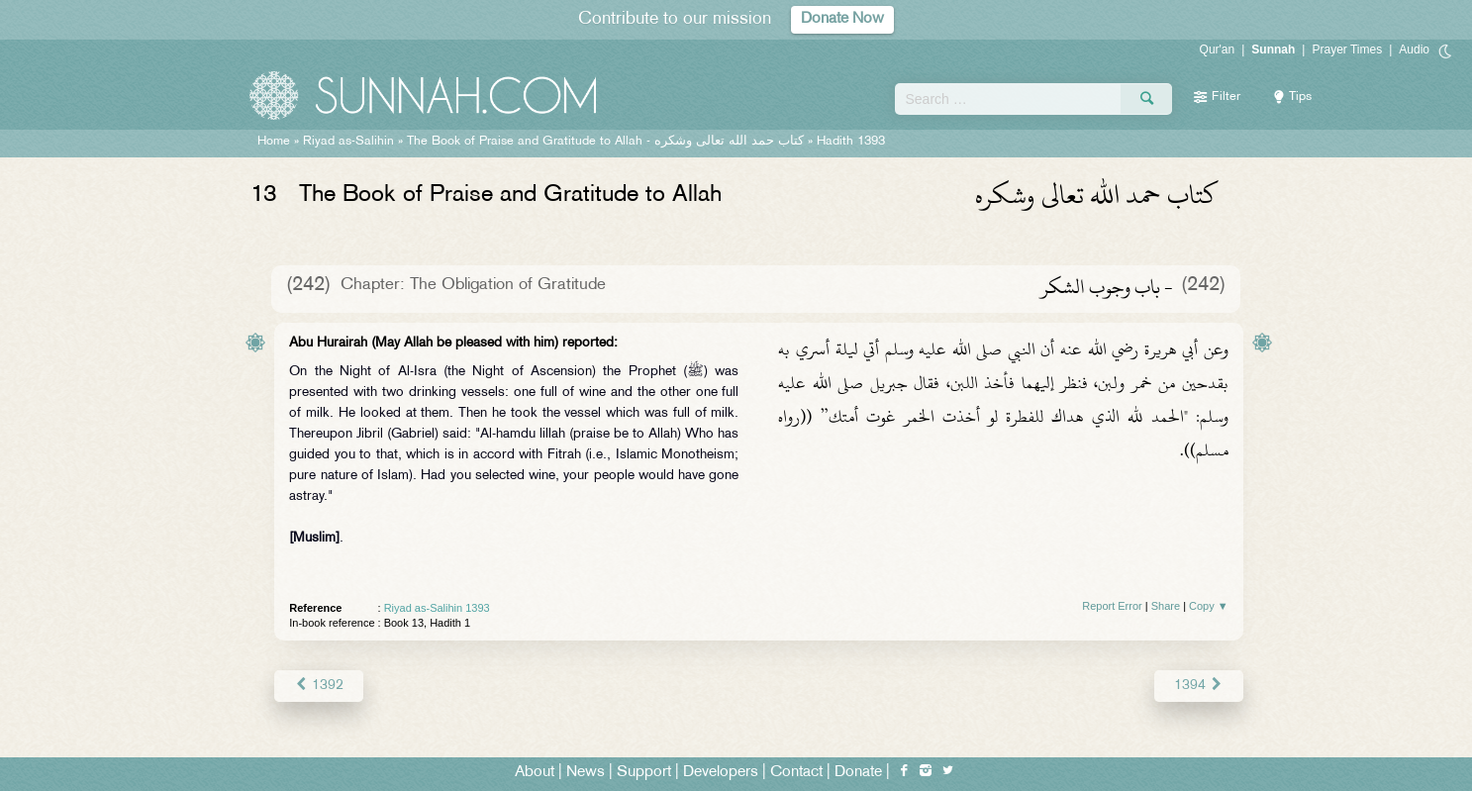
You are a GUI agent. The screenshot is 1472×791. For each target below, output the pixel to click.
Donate (858, 772)
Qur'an (1217, 49)
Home (273, 142)
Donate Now (842, 19)
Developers (720, 772)
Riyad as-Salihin (348, 142)
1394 (1198, 685)
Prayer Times (1347, 49)
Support (644, 772)
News (585, 772)
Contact (796, 772)
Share (1165, 606)
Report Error (1112, 606)
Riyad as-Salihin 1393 (437, 608)
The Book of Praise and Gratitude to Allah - (605, 142)
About (534, 772)
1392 (318, 685)
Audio (1414, 49)
